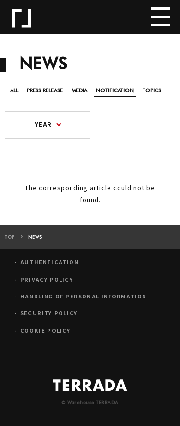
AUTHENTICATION (49, 262)
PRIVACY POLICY (46, 279)
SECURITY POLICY (48, 313)
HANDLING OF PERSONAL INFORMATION (83, 296)
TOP (10, 237)
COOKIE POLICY (45, 330)
